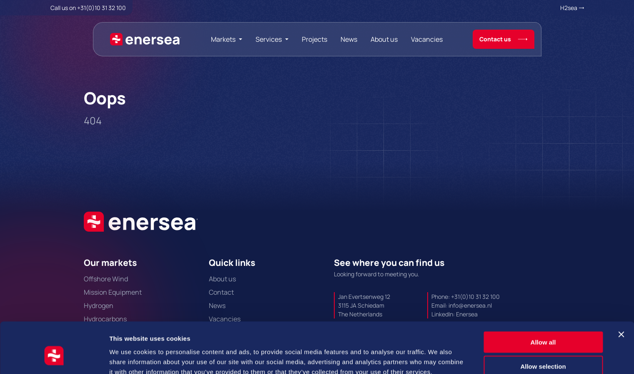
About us (384, 39)
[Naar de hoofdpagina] (145, 39)
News (349, 39)
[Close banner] (621, 293)
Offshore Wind (106, 278)
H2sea (568, 8)
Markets (223, 39)
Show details (437, 357)
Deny (543, 349)
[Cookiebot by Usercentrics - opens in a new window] (54, 357)
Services (269, 39)
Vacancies (427, 39)
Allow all (543, 300)
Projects (314, 39)
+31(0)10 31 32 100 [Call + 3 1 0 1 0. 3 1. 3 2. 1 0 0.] (101, 8)
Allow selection (543, 325)
